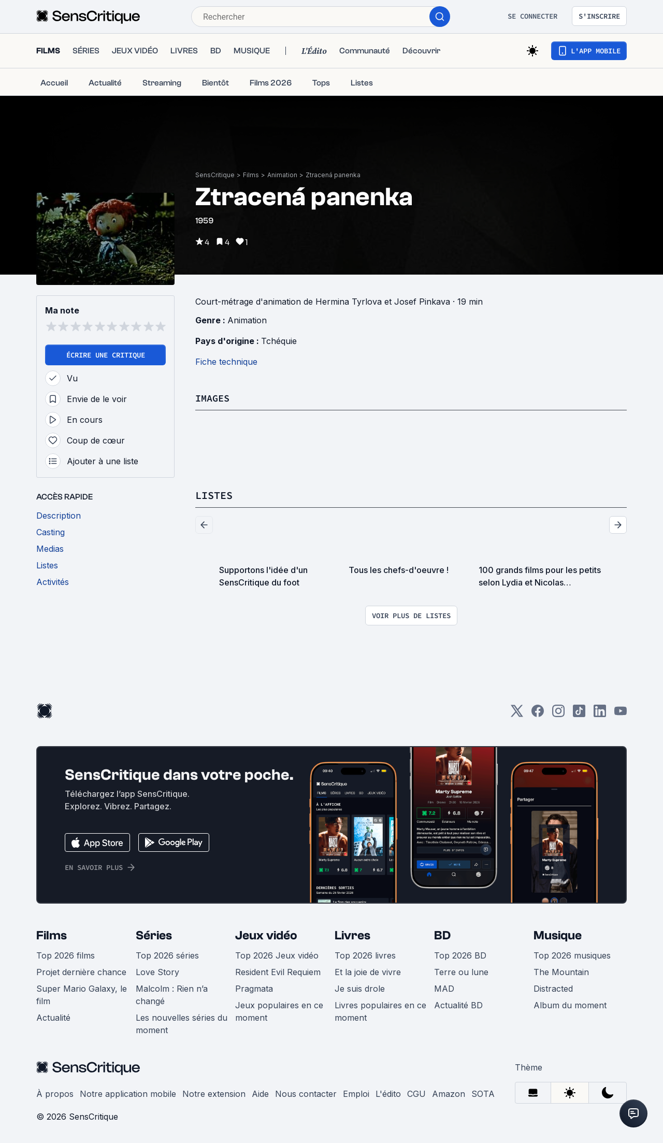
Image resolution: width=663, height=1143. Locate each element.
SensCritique (215, 175)
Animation (282, 175)
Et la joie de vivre (368, 971)
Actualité (53, 1017)
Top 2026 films (65, 955)
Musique (558, 935)
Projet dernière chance (81, 971)
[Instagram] (558, 713)
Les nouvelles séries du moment (181, 1023)
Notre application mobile (128, 1093)
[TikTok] (579, 713)
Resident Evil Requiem (278, 971)
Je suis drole (360, 988)
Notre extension (214, 1093)
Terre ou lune (461, 971)
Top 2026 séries (167, 955)
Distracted (553, 988)
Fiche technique (226, 361)
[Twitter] (517, 713)
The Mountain (561, 971)
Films (251, 175)
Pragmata (254, 988)
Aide (260, 1093)
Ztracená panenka (333, 175)
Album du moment (570, 1004)
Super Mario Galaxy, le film (81, 994)
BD (442, 935)
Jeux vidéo (266, 935)
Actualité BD (458, 1004)
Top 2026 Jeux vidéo (277, 955)
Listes (214, 495)
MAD (444, 988)
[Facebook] (537, 713)
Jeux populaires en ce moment (279, 1010)
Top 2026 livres (365, 955)
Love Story (157, 971)
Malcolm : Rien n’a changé (172, 994)
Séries (154, 935)
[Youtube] (620, 713)
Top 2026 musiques (572, 955)
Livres (352, 935)
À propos (55, 1093)
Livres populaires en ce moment (380, 1010)
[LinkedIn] (600, 713)
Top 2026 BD (460, 955)
